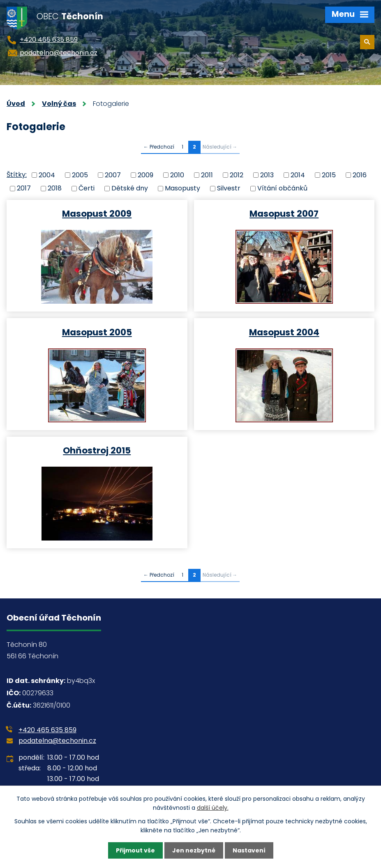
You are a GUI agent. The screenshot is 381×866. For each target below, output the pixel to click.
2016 (360, 174)
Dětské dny (129, 188)
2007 (113, 174)
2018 (55, 188)
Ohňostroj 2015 (97, 450)
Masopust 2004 (284, 332)
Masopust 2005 (97, 332)
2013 (267, 174)
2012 (236, 174)
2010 (177, 174)
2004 (47, 174)
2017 (24, 188)
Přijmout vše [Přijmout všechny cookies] (135, 850)
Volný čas (59, 103)
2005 (80, 174)
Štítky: (17, 174)
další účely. (213, 808)
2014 (298, 174)
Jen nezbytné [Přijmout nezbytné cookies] (193, 850)
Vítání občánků (282, 188)
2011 (207, 174)
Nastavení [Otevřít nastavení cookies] (249, 850)
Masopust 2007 (284, 213)
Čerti (87, 188)
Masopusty (182, 188)
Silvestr (228, 188)
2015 (329, 174)
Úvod (16, 103)
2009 (145, 174)
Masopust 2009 (97, 213)
